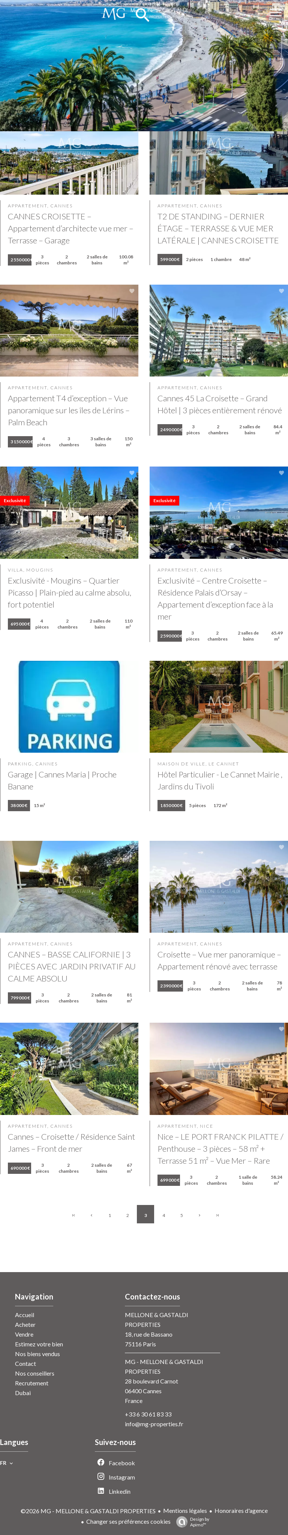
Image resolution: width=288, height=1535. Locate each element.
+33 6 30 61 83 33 (148, 1414)
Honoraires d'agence (241, 1510)
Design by (190, 1521)
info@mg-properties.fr (154, 1423)
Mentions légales (185, 1510)
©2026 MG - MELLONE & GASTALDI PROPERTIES (88, 1510)
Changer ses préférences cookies (128, 1521)
